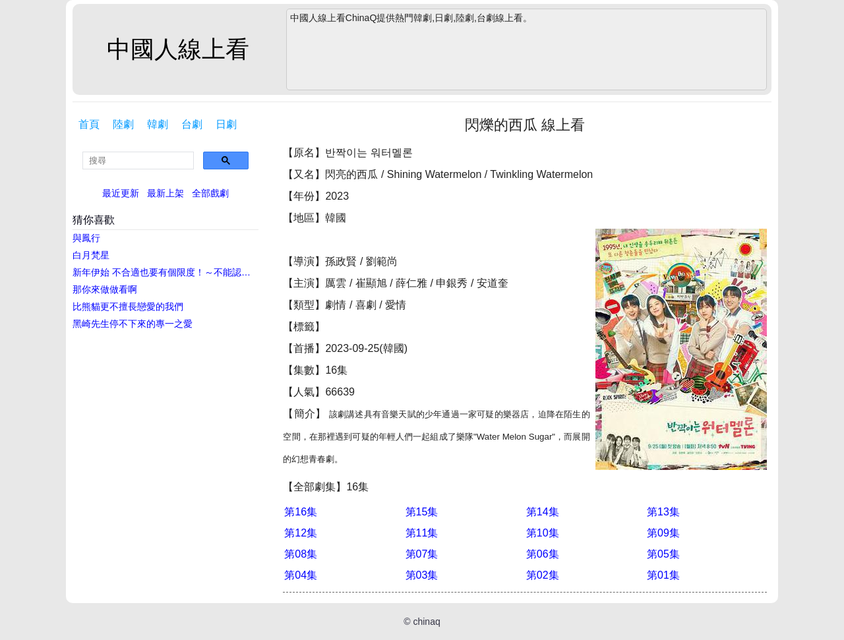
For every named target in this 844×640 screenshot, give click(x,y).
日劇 (226, 124)
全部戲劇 (210, 193)
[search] (138, 160)
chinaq (426, 621)
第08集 (300, 554)
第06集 (542, 554)
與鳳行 (86, 238)
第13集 (663, 511)
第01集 (663, 575)
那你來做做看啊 (105, 289)
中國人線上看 (178, 49)
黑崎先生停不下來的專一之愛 (133, 323)
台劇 (191, 124)
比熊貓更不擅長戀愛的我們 (128, 306)
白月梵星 (91, 255)
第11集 (422, 532)
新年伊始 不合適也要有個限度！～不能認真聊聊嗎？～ (167, 272)
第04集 (300, 575)
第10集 (542, 532)
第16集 (300, 511)
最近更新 (120, 193)
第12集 (300, 532)
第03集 (422, 575)
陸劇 (123, 124)
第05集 (663, 554)
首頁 (89, 124)
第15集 (422, 511)
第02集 (542, 575)
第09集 (663, 532)
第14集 (542, 511)
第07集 (422, 554)
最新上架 (165, 193)
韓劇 (157, 124)
